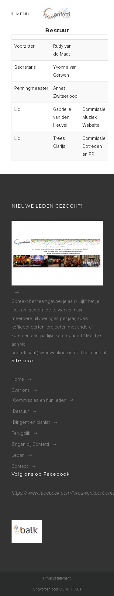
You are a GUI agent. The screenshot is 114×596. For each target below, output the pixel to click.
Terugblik (21, 433)
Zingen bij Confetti (30, 444)
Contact (20, 466)
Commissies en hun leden (39, 400)
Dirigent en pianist (31, 422)
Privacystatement (57, 578)
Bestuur (21, 411)
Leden (18, 455)
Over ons (21, 390)
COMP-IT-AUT (70, 589)
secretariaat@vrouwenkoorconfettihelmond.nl (59, 352)
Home (18, 379)
